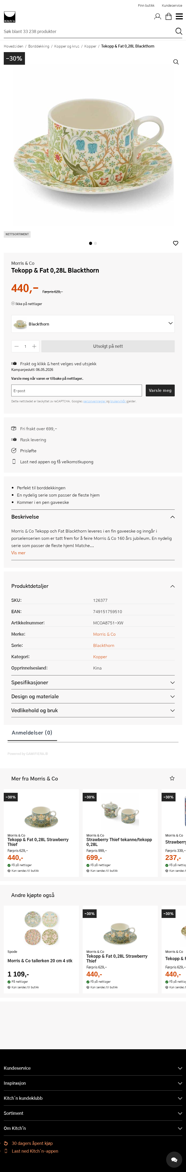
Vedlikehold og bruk (34, 710)
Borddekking (38, 46)
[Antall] (25, 346)
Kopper (90, 46)
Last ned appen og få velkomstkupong (56, 461)
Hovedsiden (13, 46)
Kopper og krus (66, 46)
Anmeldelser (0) (32, 732)
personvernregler (94, 401)
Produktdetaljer (29, 586)
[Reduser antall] (16, 346)
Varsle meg (160, 390)
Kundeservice (172, 5)
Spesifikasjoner (29, 682)
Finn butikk (146, 5)
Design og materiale (35, 696)
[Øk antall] (34, 346)
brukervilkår (118, 401)
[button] (175, 243)
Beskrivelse (25, 516)
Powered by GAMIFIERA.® (28, 753)
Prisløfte (28, 450)
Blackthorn (103, 645)
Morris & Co (22, 263)
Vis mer (18, 552)
